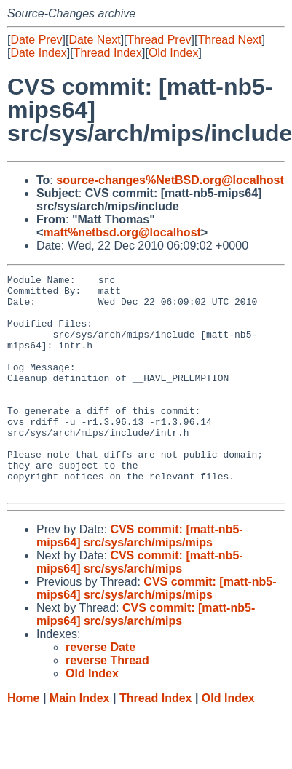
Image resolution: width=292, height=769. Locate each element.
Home (23, 742)
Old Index (173, 53)
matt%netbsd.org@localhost (122, 232)
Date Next (94, 39)
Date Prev (36, 39)
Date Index (38, 53)
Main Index (80, 742)
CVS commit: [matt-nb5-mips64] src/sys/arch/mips (139, 605)
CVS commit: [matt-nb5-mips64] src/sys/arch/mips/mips (139, 579)
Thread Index (108, 53)
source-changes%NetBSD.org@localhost (170, 180)
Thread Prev (159, 39)
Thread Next (229, 39)
